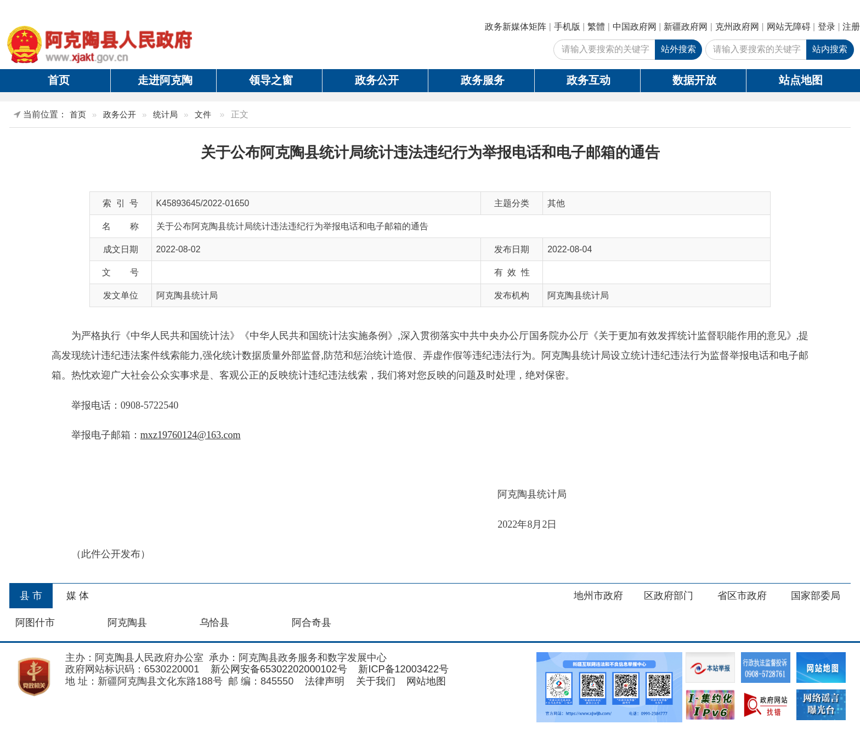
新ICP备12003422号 (403, 669)
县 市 (31, 595)
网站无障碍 (789, 26)
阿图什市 (35, 622)
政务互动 (588, 80)
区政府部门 (668, 595)
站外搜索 (678, 49)
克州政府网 (737, 26)
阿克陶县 (127, 622)
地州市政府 (598, 595)
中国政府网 (635, 26)
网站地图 (426, 681)
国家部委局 (815, 595)
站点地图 (801, 80)
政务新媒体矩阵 (515, 26)
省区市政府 (742, 595)
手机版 (567, 26)
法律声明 (324, 681)
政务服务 (483, 80)
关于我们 (375, 681)
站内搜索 (829, 49)
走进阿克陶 (165, 80)
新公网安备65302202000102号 (279, 669)
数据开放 (694, 80)
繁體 (596, 26)
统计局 (165, 114)
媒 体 (77, 595)
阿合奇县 (311, 622)
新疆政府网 (686, 26)
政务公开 (377, 80)
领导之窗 (271, 80)
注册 (851, 26)
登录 (826, 26)
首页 (59, 80)
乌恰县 (214, 622)
